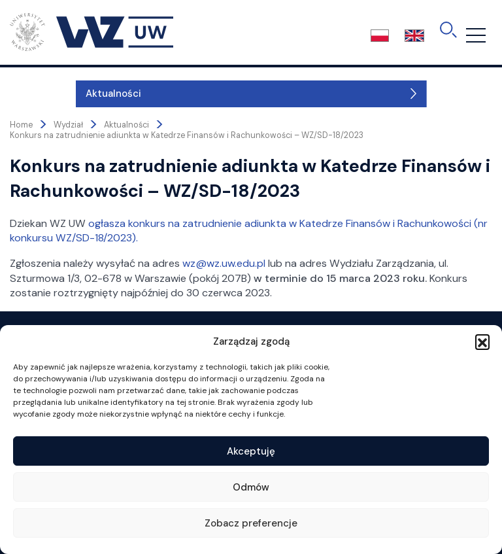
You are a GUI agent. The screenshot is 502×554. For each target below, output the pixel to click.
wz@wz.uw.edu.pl (223, 263)
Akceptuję (251, 451)
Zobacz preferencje (251, 523)
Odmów (251, 487)
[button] (482, 341)
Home (21, 125)
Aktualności (47, 93)
